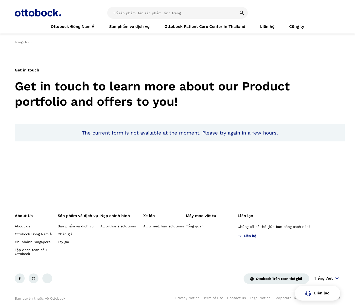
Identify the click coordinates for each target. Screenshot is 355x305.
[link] (72, 27)
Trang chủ (22, 42)
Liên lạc (245, 215)
